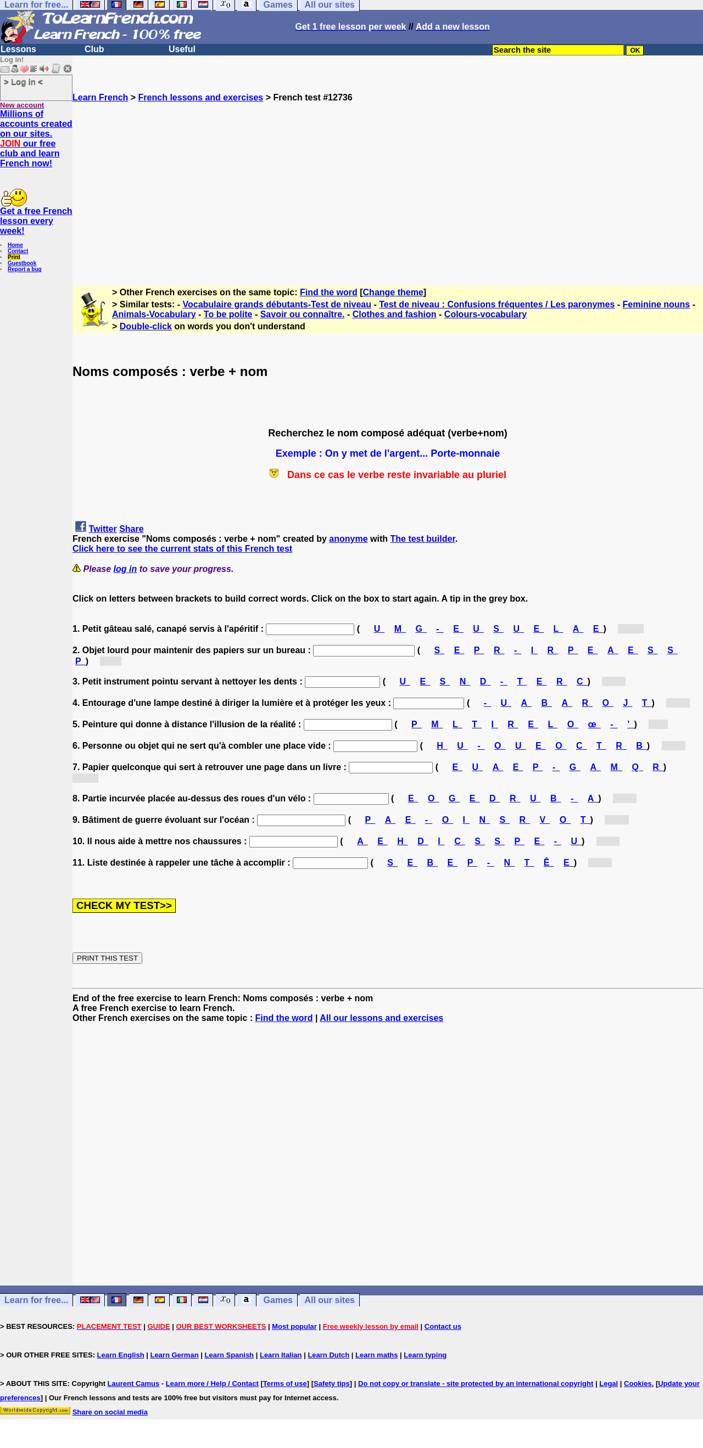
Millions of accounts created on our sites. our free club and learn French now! (36, 138)
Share (131, 529)
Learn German (174, 1355)
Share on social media (110, 1412)
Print (14, 257)
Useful (182, 49)
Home (15, 245)
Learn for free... (36, 1300)
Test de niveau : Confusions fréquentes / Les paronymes (497, 304)
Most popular (294, 1326)
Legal (608, 1383)
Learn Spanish (229, 1355)
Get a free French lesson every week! (36, 220)
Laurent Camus (134, 1383)
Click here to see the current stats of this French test (182, 548)
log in (125, 569)
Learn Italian (281, 1355)
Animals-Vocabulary (154, 314)
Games (278, 1300)
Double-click (146, 326)
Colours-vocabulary (485, 314)
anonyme (348, 538)
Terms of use (285, 1383)
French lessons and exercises (201, 97)
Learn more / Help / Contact (212, 1383)
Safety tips (332, 1383)
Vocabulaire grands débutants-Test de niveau (277, 304)
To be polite (228, 314)
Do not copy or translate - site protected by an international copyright (475, 1383)
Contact (18, 251)
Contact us (443, 1326)
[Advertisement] (387, 179)
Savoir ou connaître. (302, 314)
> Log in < (23, 81)
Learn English (120, 1355)
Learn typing (425, 1355)
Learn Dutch (328, 1355)
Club (94, 49)
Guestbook (22, 263)
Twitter (102, 529)
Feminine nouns (656, 304)
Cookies (638, 1383)
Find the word (329, 292)
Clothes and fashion (395, 314)
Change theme (393, 292)
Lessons (18, 49)
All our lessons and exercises (381, 1018)
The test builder (422, 538)
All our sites (329, 1300)
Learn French (100, 97)
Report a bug (25, 269)
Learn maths (376, 1355)
